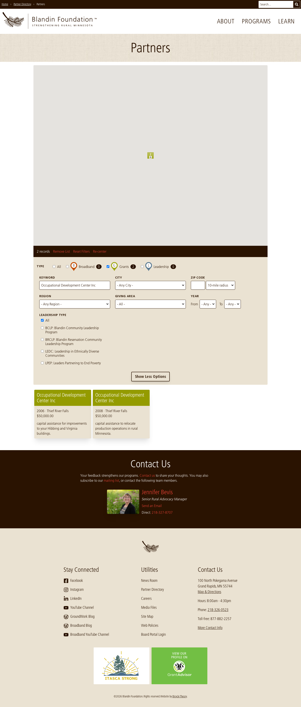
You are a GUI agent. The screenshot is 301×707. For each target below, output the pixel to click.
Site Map (147, 616)
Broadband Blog (78, 625)
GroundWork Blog (79, 616)
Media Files (149, 607)
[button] (153, 158)
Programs (256, 21)
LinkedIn (73, 598)
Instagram (74, 589)
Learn (286, 21)
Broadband (84, 266)
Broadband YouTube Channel (86, 634)
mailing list (111, 480)
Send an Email (152, 506)
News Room (149, 580)
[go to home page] (50, 21)
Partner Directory (152, 589)
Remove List (61, 251)
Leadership (158, 266)
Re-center (99, 251)
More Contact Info (210, 627)
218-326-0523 (218, 610)
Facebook (73, 580)
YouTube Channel (79, 607)
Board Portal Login (153, 634)
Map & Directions (209, 592)
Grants (121, 266)
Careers (146, 598)
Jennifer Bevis (157, 492)
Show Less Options (150, 376)
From (194, 304)
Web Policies (149, 625)
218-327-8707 (162, 512)
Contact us (147, 475)
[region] (150, 414)
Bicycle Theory (179, 696)
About (226, 21)
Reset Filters (81, 251)
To (221, 304)
